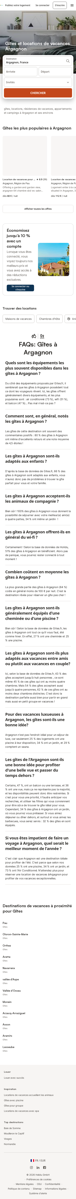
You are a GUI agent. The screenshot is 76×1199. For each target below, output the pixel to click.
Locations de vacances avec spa (21, 1110)
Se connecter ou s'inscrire (20, 288)
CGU (39, 1184)
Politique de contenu (19, 1188)
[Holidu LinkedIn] (38, 1167)
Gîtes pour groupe (13, 1105)
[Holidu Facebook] (45, 1167)
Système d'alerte (38, 1193)
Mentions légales (25, 1184)
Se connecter (43, 5)
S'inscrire (60, 5)
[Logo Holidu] (1, 5)
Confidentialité (52, 1184)
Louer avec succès (14, 1077)
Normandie (10, 1144)
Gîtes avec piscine (13, 1100)
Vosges (8, 1138)
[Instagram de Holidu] (31, 1167)
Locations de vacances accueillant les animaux (29, 1095)
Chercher (38, 93)
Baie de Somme (12, 1128)
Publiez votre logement (17, 5)
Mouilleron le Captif (14, 1133)
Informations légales (55, 1188)
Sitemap (37, 1188)
